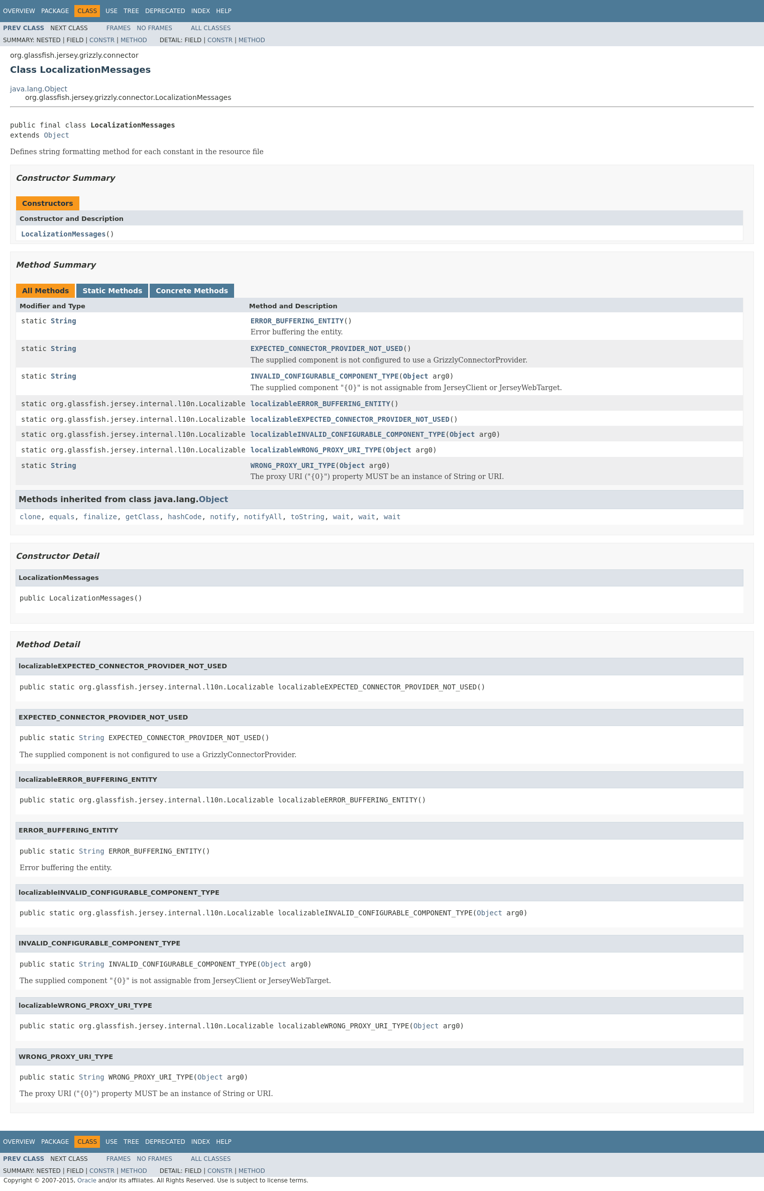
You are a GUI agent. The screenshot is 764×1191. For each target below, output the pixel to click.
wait (341, 517)
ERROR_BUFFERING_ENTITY (297, 321)
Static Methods (112, 291)
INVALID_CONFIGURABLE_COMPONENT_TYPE (325, 376)
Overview (19, 11)
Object (56, 135)
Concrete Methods (192, 291)
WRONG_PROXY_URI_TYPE (293, 465)
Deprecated (165, 11)
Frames (118, 28)
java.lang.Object (38, 89)
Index (200, 11)
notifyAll (263, 517)
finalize (100, 517)
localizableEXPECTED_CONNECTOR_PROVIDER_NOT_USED (350, 419)
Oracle (86, 1180)
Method (134, 40)
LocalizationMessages (63, 234)
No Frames (154, 28)
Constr (102, 40)
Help (224, 11)
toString (307, 517)
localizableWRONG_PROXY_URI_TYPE (316, 450)
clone (30, 517)
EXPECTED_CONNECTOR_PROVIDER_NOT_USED (327, 348)
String (63, 321)
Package (55, 11)
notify (223, 517)
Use (111, 11)
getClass (142, 517)
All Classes (211, 28)
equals (62, 517)
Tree (131, 11)
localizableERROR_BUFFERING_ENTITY (320, 404)
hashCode (184, 517)
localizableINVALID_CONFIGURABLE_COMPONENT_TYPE (348, 434)
